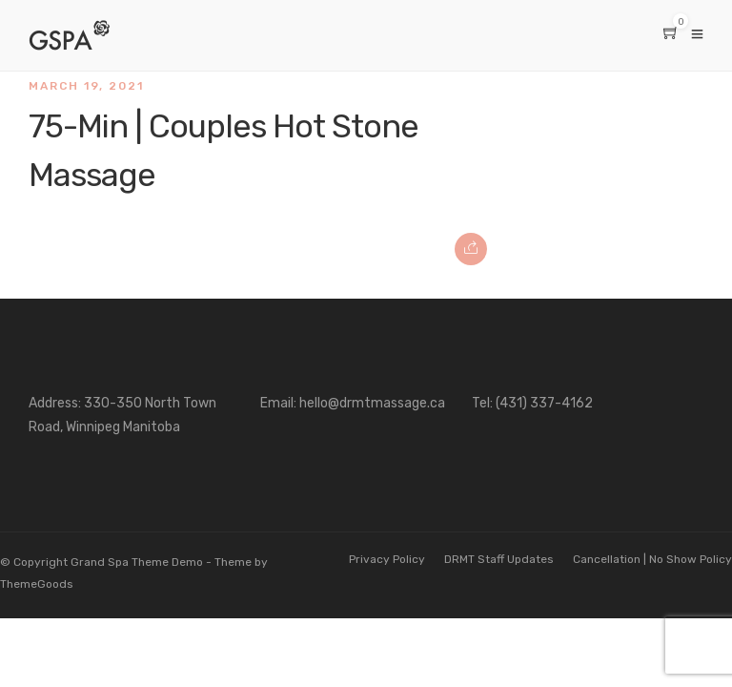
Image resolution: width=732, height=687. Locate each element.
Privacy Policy (387, 559)
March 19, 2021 (86, 86)
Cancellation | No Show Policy (652, 559)
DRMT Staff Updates (499, 559)
